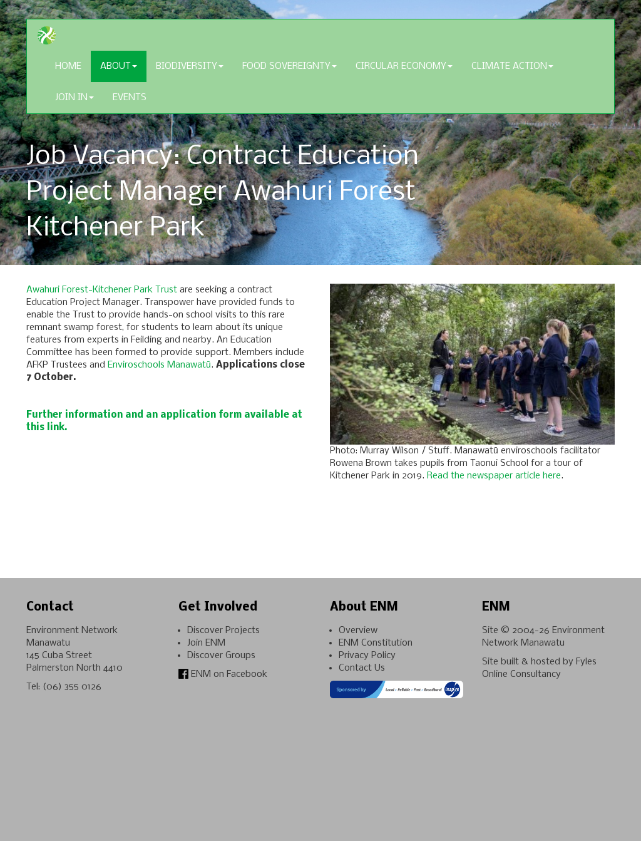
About (118, 66)
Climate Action (512, 66)
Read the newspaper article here (494, 476)
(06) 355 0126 (72, 687)
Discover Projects (223, 631)
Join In (74, 98)
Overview (358, 631)
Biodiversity (189, 66)
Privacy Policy (367, 656)
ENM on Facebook (222, 674)
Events (129, 98)
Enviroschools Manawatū (159, 365)
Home (68, 66)
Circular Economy (404, 66)
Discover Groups (221, 656)
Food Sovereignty (289, 66)
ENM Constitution (376, 643)
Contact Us (362, 668)
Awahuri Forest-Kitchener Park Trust (101, 290)
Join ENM (206, 643)
